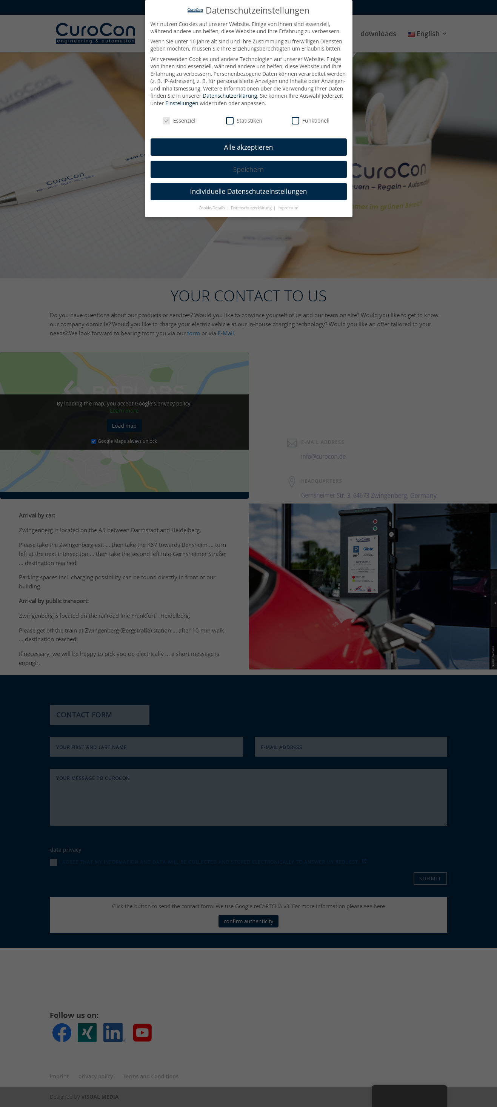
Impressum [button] (287, 204)
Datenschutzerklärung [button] (252, 204)
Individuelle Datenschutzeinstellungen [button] (248, 187)
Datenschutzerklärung (230, 92)
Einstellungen (181, 99)
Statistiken (244, 116)
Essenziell (180, 116)
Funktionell (310, 116)
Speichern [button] (248, 165)
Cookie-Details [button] (212, 204)
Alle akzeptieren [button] (248, 143)
